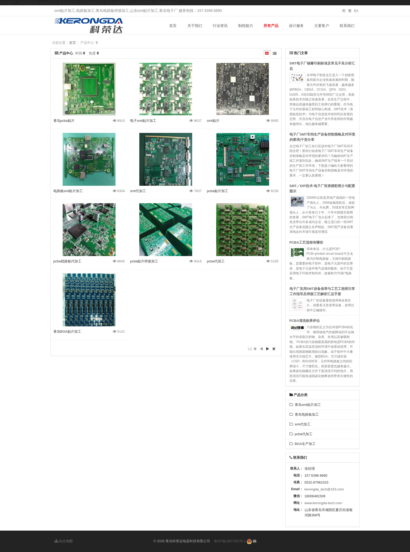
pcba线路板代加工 (67, 261)
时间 (78, 53)
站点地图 (63, 541)
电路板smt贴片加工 (68, 191)
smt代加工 (138, 191)
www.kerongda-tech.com (323, 503)
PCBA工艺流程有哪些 (306, 242)
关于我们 (194, 26)
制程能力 (245, 26)
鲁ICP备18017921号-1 (230, 541)
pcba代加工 (216, 261)
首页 (173, 26)
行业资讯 (220, 26)
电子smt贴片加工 (143, 121)
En (356, 11)
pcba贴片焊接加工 (144, 261)
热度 (92, 53)
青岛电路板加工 (304, 414)
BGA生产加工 (302, 444)
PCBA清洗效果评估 (304, 321)
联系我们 (347, 26)
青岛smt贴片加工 (305, 405)
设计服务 (296, 26)
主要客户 (321, 26)
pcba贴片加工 (217, 191)
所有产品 (271, 26)
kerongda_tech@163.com (324, 489)
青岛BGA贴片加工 (67, 331)
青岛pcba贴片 (64, 121)
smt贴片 (213, 121)
